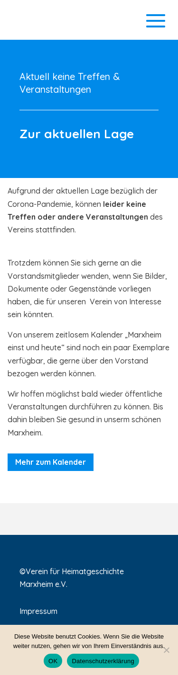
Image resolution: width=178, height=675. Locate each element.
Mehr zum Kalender (50, 462)
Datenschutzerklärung (103, 661)
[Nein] (166, 650)
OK (52, 661)
